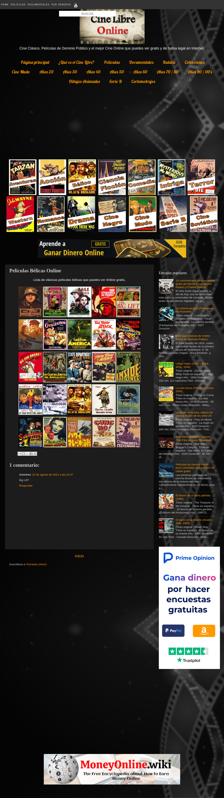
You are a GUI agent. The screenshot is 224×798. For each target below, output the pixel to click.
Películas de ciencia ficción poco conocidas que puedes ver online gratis (195, 467)
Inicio (79, 556)
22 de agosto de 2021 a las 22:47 (52, 474)
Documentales (38, 4)
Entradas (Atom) (37, 564)
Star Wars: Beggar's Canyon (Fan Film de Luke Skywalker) (194, 438)
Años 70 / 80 (167, 71)
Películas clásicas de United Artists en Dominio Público (193, 337)
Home (5, 4)
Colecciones (194, 62)
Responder (26, 485)
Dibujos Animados (84, 81)
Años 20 (46, 71)
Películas (18, 4)
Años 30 (70, 71)
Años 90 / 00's (200, 71)
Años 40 (93, 71)
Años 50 (117, 71)
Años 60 (140, 71)
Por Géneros (61, 4)
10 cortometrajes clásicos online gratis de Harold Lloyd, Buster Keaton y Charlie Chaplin (195, 284)
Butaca (169, 62)
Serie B (115, 81)
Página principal (35, 62)
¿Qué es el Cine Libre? (76, 62)
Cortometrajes (143, 81)
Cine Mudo (21, 71)
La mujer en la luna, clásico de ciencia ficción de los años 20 (194, 414)
